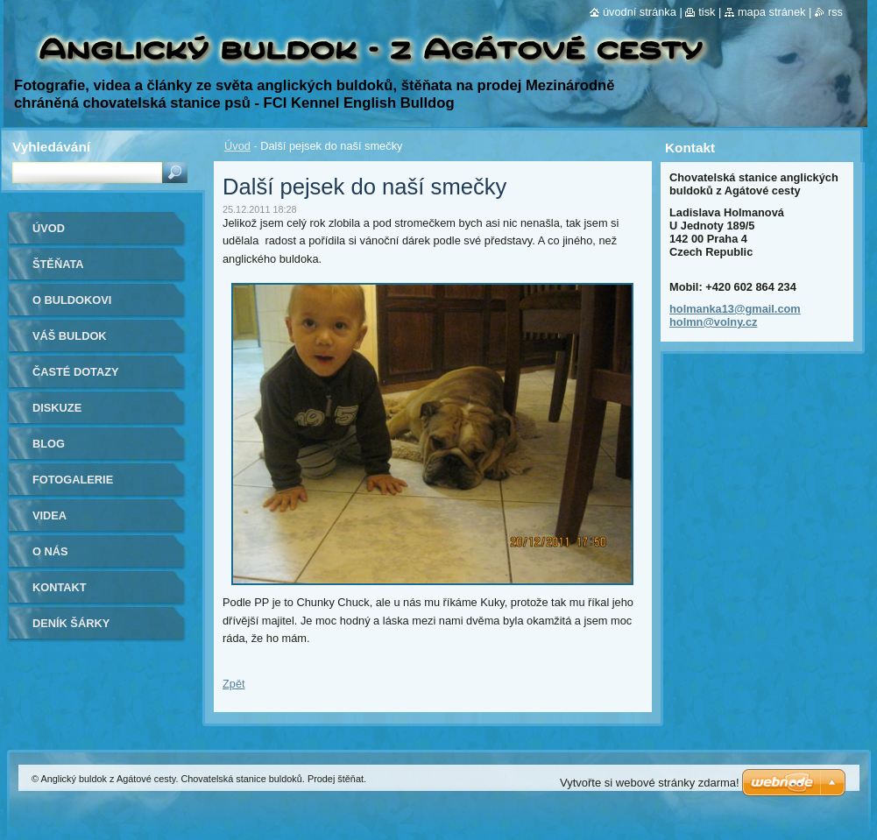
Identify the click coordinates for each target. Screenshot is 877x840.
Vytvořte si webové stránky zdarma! (649, 782)
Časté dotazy (75, 371)
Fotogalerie (72, 479)
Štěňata (58, 264)
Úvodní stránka (639, 11)
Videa (49, 515)
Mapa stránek (772, 11)
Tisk (706, 11)
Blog (48, 443)
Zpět (234, 683)
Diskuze (56, 407)
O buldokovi (71, 300)
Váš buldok (69, 335)
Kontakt (59, 587)
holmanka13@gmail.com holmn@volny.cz (735, 315)
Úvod (237, 145)
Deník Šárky (71, 623)
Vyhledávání (51, 146)
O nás (50, 551)
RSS (835, 11)
